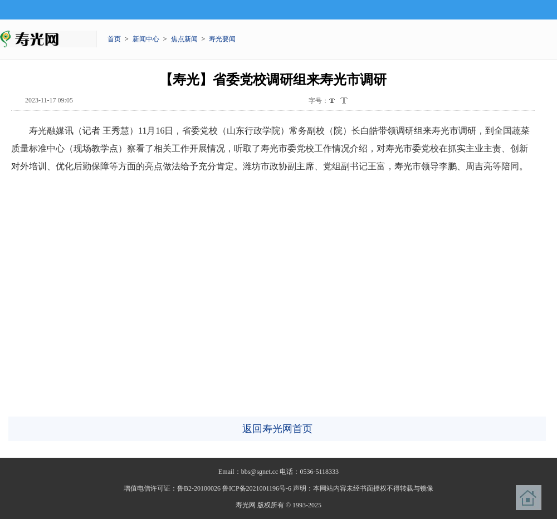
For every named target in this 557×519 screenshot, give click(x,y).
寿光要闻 (222, 39)
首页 (114, 39)
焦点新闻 (184, 39)
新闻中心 (146, 39)
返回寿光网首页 (277, 428)
